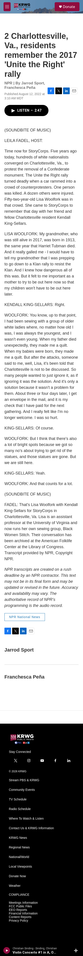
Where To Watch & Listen (26, 818)
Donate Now (17, 876)
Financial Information (23, 913)
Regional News (19, 847)
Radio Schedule (20, 809)
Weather (15, 885)
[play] (7, 950)
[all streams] (77, 950)
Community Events (22, 789)
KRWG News (18, 837)
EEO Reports (18, 910)
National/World (19, 857)
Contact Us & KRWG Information (31, 828)
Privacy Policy (18, 920)
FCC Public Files (20, 906)
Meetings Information (23, 902)
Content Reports (20, 917)
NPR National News (24, 617)
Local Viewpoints (20, 866)
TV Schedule (18, 799)
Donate (69, 7)
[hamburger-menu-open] (7, 6)
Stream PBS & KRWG (24, 780)
